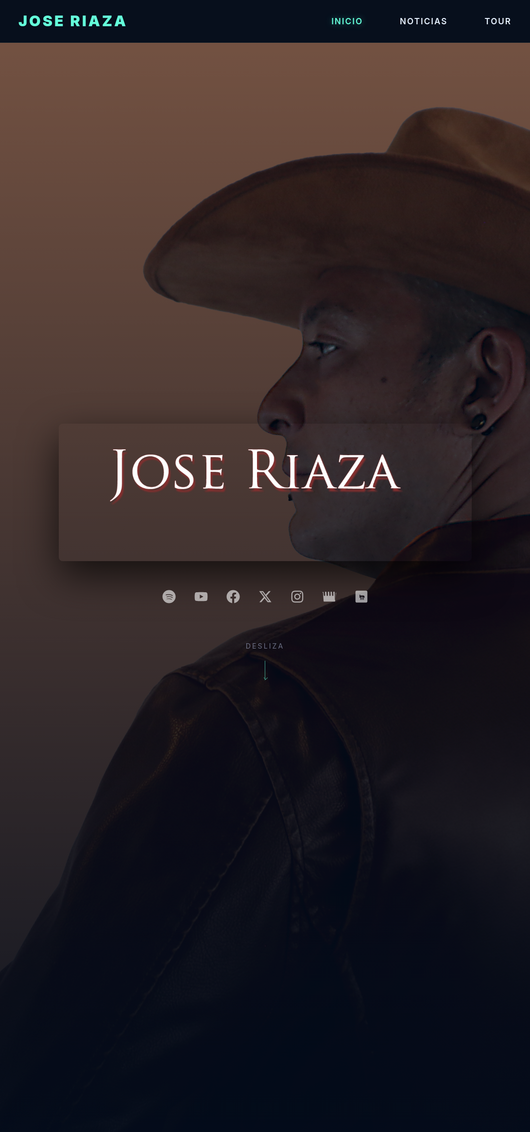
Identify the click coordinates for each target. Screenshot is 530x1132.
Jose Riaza (73, 21)
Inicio (347, 21)
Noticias (423, 21)
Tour (498, 21)
